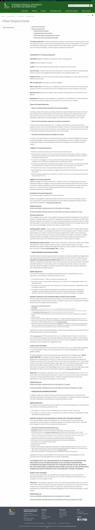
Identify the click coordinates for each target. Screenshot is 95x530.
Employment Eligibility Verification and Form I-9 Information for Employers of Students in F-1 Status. (56, 211)
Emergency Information (51, 523)
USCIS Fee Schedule (62, 322)
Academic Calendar (46, 516)
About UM (44, 512)
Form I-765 (34, 309)
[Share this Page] (92, 15)
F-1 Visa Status (21, 16)
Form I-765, (34, 430)
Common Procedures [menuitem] (71, 11)
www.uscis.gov (37, 336)
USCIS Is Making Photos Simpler (40, 312)
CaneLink (44, 515)
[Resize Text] (88, 15)
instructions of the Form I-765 (52, 432)
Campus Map (80, 512)
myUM (43, 513)
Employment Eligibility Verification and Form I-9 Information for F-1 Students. (50, 208)
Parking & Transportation (83, 513)
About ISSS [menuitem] (24, 11)
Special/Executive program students (43, 33)
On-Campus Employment (38, 26)
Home (3, 16)
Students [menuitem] (34, 11)
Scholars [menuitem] (43, 11)
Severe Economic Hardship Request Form (41, 305)
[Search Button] (91, 5)
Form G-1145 (34, 307)
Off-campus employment (38, 29)
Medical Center (62, 513)
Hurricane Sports (63, 515)
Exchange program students (41, 31)
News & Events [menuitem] (86, 11)
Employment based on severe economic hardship (47, 35)
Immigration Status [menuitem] (55, 11)
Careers (61, 516)
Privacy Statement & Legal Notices (65, 523)
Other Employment (30, 16)
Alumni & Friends (63, 512)
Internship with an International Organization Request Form (45, 427)
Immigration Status (11, 16)
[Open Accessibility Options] (2, 1)
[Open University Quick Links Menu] (93, 1)
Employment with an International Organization (46, 37)
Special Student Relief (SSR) (54, 202)
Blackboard (44, 518)
